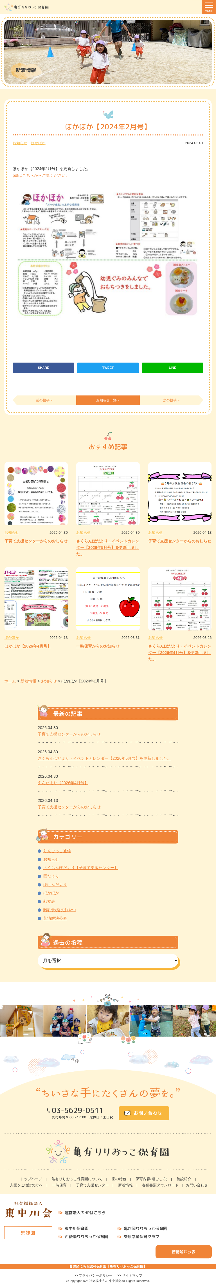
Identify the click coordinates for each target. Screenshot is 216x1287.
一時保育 (59, 1185)
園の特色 (119, 1179)
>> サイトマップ (129, 1275)
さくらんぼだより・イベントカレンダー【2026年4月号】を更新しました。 (179, 652)
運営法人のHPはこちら (85, 1213)
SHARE (43, 367)
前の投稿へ (44, 400)
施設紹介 (184, 1179)
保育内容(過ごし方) (151, 1179)
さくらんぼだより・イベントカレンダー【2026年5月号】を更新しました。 (107, 547)
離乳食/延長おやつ (59, 910)
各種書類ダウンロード (160, 1185)
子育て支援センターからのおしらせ (36, 541)
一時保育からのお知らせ (98, 646)
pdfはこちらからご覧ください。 (41, 175)
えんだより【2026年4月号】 (63, 783)
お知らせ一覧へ (108, 400)
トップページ (31, 1179)
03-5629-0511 (78, 1110)
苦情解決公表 (55, 918)
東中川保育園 (76, 1228)
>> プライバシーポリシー (93, 1275)
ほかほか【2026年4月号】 (27, 646)
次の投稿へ (171, 400)
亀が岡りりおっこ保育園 (145, 1229)
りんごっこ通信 (57, 851)
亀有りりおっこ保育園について (77, 1179)
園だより (51, 876)
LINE (172, 367)
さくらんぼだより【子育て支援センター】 (80, 867)
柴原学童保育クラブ (141, 1236)
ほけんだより (55, 884)
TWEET (108, 367)
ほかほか (38, 143)
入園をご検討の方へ (26, 1185)
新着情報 (125, 1185)
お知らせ (20, 143)
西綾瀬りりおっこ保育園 (86, 1236)
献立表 (49, 901)
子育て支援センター (92, 1185)
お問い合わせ (148, 1113)
